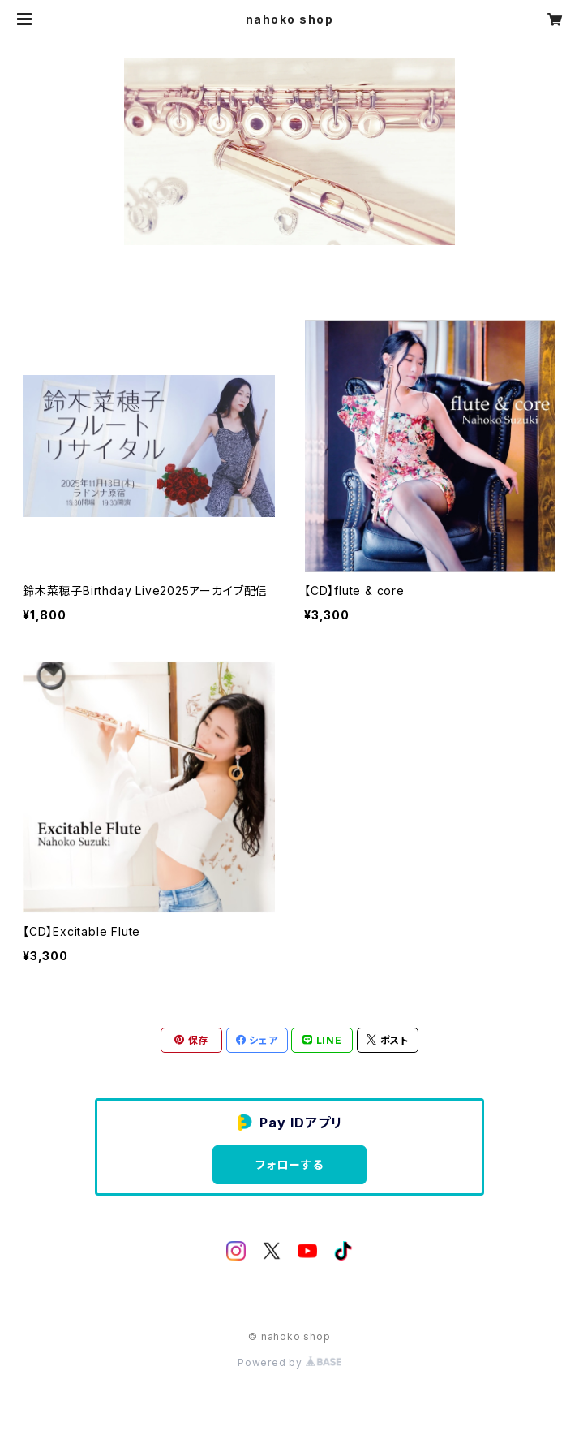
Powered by (289, 1362)
